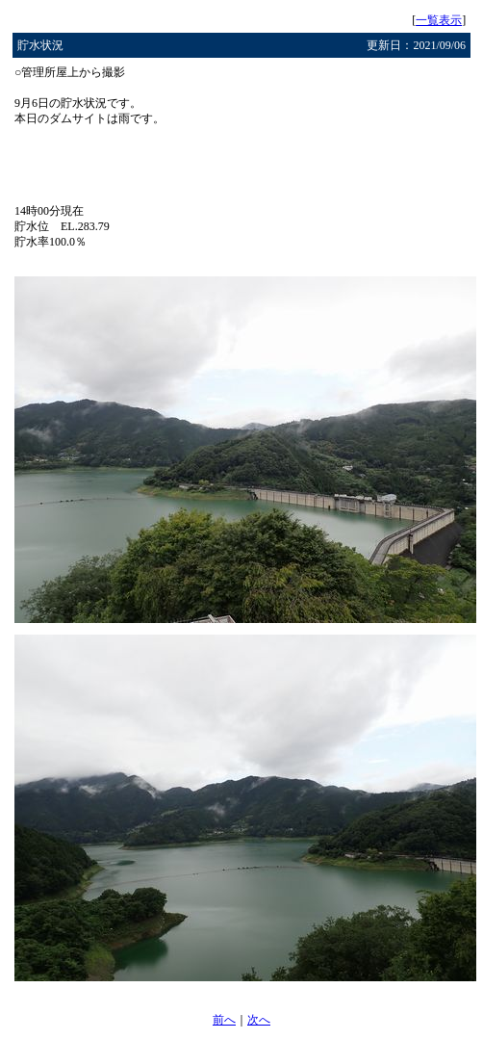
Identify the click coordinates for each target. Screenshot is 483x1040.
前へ (224, 1020)
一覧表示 (439, 20)
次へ (258, 1020)
